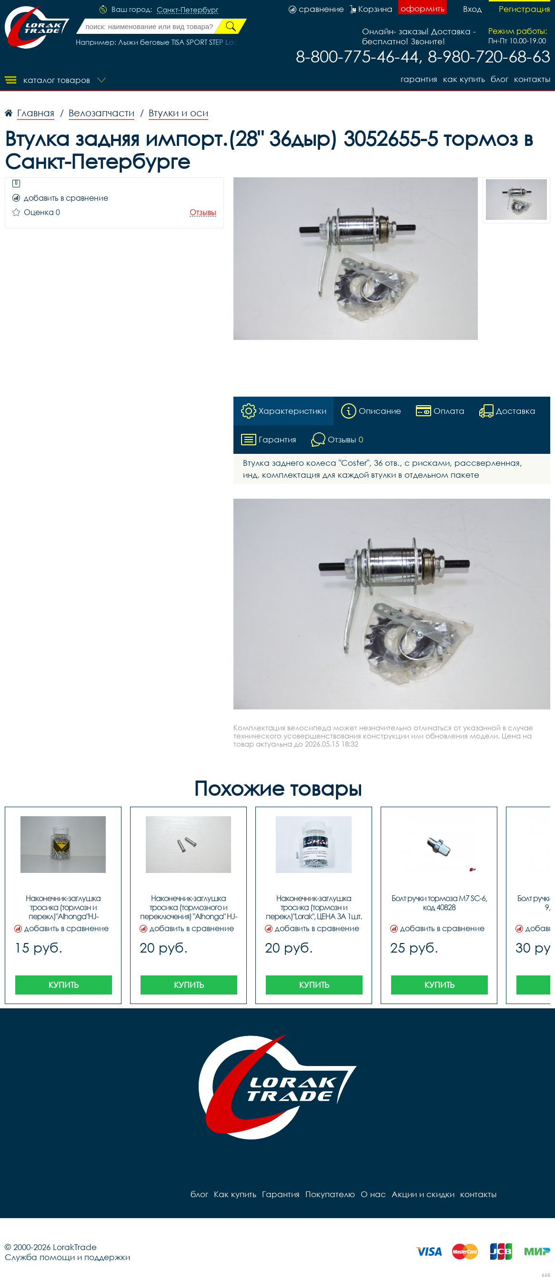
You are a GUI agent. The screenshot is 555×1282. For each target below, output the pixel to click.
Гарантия (419, 79)
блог (499, 79)
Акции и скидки (423, 1194)
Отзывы (203, 212)
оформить (422, 8)
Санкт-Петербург (187, 10)
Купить (64, 985)
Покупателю (330, 1194)
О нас (373, 1194)
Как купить (464, 79)
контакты (532, 79)
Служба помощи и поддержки (67, 1257)
